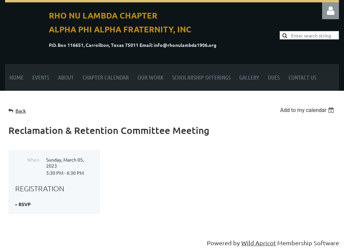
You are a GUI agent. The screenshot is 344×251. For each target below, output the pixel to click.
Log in (330, 10)
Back (20, 111)
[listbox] (308, 110)
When (33, 160)
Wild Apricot (258, 242)
